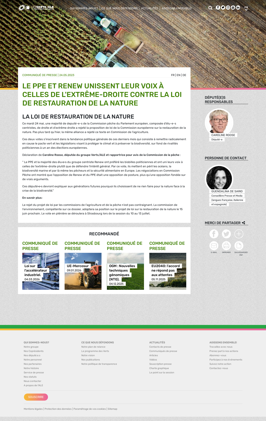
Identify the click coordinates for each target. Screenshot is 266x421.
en (178, 75)
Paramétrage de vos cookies (90, 408)
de (184, 75)
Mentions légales (33, 408)
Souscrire (36, 397)
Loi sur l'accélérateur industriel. (35, 270)
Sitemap (112, 408)
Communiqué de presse (39, 75)
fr (172, 75)
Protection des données (58, 408)
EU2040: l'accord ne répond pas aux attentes (165, 270)
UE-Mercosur (78, 266)
